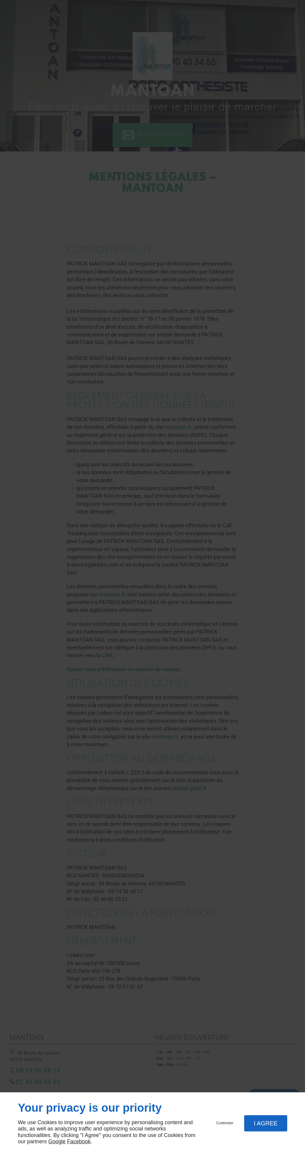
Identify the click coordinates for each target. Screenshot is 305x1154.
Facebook (79, 1141)
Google (57, 1141)
